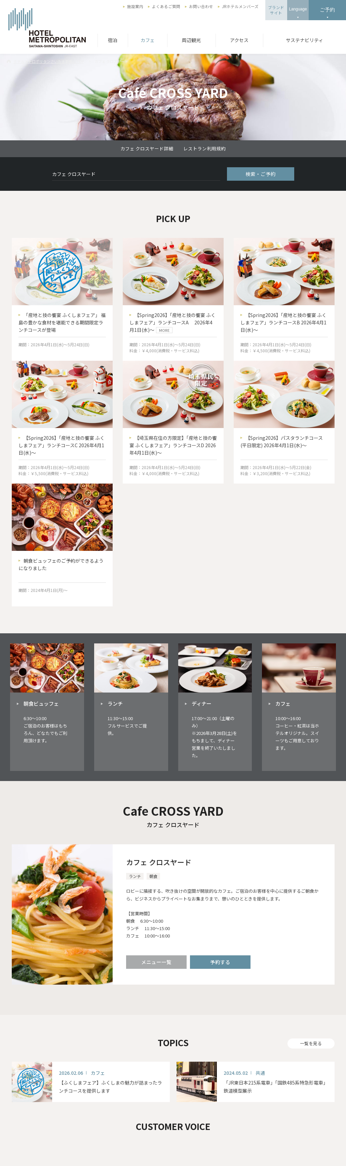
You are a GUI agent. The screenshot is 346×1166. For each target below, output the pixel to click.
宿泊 (112, 40)
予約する (220, 961)
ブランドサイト (276, 10)
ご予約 (327, 9)
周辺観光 (191, 40)
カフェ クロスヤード (158, 862)
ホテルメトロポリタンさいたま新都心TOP (48, 61)
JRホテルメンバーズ (240, 6)
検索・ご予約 (260, 173)
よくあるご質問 (166, 6)
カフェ (148, 40)
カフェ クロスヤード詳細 (146, 148)
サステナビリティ (304, 40)
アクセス (239, 40)
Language (298, 9)
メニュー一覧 (156, 961)
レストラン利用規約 (204, 148)
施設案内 (135, 6)
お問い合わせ (201, 6)
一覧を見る (311, 1043)
